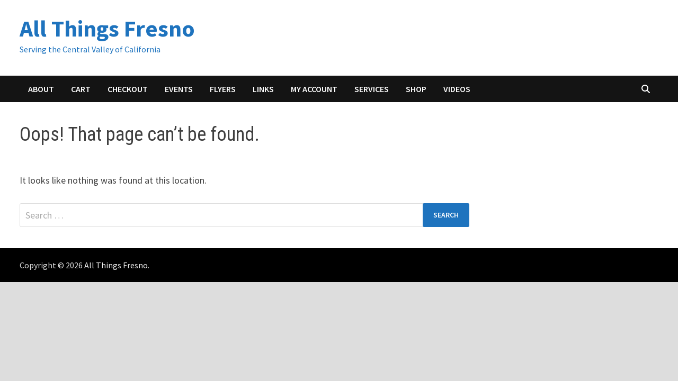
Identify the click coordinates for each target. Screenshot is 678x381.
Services (371, 89)
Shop (416, 89)
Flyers (223, 89)
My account (314, 89)
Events (179, 89)
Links (263, 89)
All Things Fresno (107, 28)
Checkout (128, 89)
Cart (81, 89)
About (41, 89)
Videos (456, 89)
